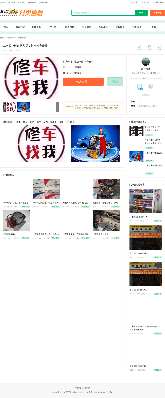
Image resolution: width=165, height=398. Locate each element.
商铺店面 (36, 27)
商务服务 (136, 27)
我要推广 (33, 2)
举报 (160, 48)
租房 (4, 2)
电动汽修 (11, 38)
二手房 (12, 2)
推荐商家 (20, 27)
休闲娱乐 (103, 27)
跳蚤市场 (69, 27)
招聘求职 (44, 2)
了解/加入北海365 (82, 388)
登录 (135, 2)
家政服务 (120, 27)
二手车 (53, 27)
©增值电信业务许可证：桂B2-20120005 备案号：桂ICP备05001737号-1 (82, 392)
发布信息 (157, 13)
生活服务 (86, 27)
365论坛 (23, 2)
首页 (6, 27)
